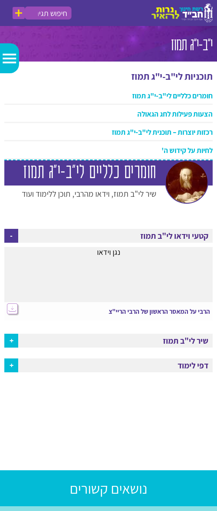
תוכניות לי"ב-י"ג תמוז (172, 76)
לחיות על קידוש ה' (187, 150)
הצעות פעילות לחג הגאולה (175, 114)
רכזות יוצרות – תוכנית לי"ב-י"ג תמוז (162, 132)
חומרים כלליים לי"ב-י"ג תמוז (172, 96)
